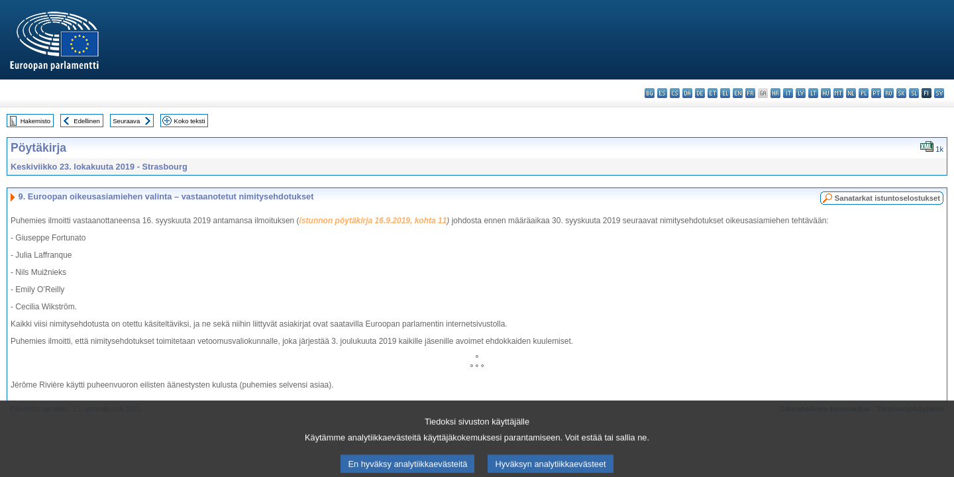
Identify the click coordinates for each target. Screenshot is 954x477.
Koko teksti (189, 121)
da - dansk (687, 93)
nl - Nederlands (851, 93)
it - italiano (788, 93)
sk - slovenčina (901, 93)
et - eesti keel (712, 93)
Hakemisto (35, 121)
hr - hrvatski (775, 93)
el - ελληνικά (725, 93)
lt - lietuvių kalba (813, 93)
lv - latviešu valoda (801, 93)
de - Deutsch (700, 93)
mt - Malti (838, 93)
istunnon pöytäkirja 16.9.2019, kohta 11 (373, 220)
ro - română (889, 93)
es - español (662, 93)
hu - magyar (826, 93)
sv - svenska (939, 93)
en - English (738, 93)
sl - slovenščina (914, 93)
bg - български (650, 93)
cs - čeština (675, 93)
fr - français (750, 93)
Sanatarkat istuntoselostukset (887, 198)
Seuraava (126, 121)
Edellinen (86, 121)
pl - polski (864, 93)
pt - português (876, 93)
